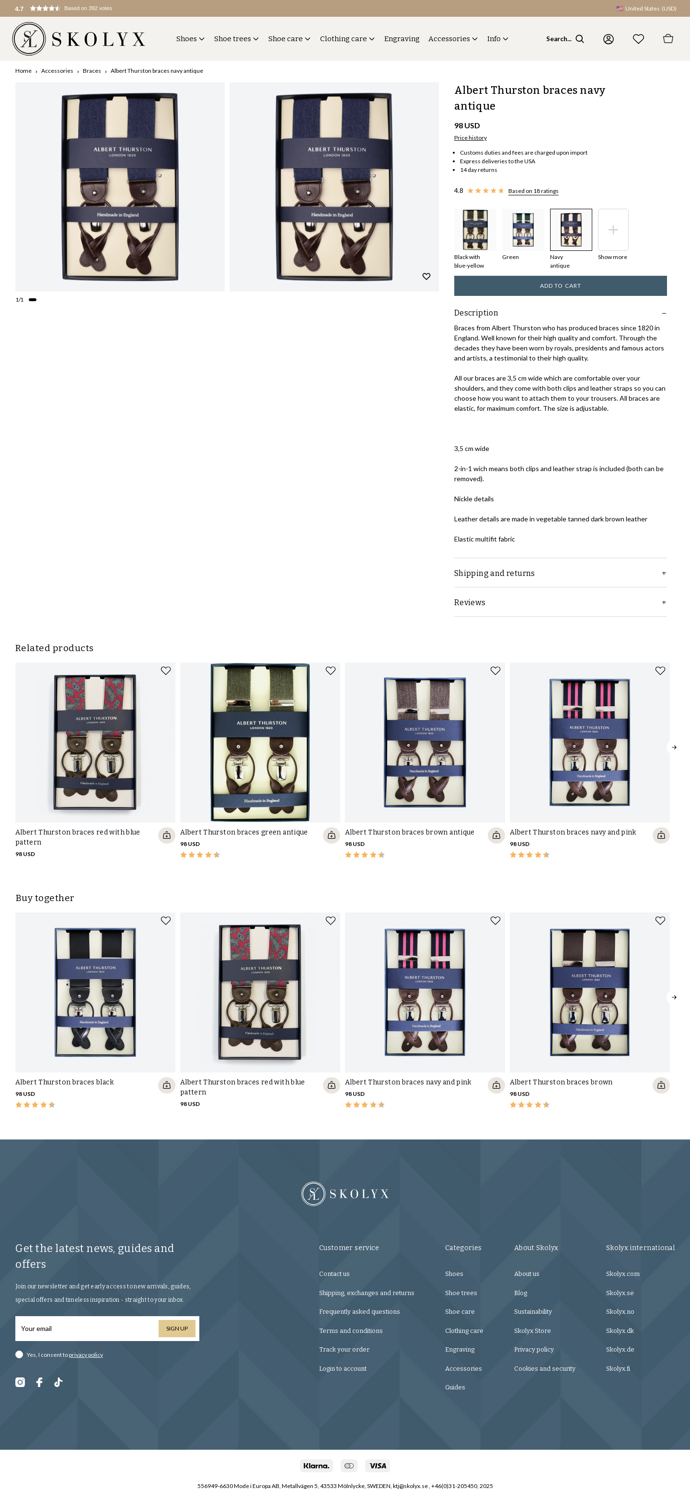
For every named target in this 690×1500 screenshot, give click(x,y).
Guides (455, 1387)
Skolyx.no (620, 1311)
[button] (74, 8)
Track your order (344, 1349)
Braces (92, 70)
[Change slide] (32, 299)
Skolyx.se (620, 1293)
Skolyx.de (620, 1349)
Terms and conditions (351, 1330)
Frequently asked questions (359, 1311)
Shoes (186, 38)
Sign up (177, 1328)
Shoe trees (232, 38)
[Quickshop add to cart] (166, 835)
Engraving (402, 38)
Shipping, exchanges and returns (366, 1293)
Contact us (334, 1273)
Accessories (449, 38)
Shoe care (285, 38)
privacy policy (86, 1354)
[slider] (120, 187)
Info (494, 38)
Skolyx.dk (620, 1330)
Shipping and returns (560, 573)
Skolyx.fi (618, 1368)
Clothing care (343, 38)
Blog (520, 1293)
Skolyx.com (623, 1273)
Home (23, 70)
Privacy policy (534, 1349)
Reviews (560, 602)
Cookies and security (544, 1368)
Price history (470, 137)
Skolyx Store (532, 1330)
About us (527, 1273)
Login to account (343, 1368)
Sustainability (533, 1311)
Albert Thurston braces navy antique (157, 70)
